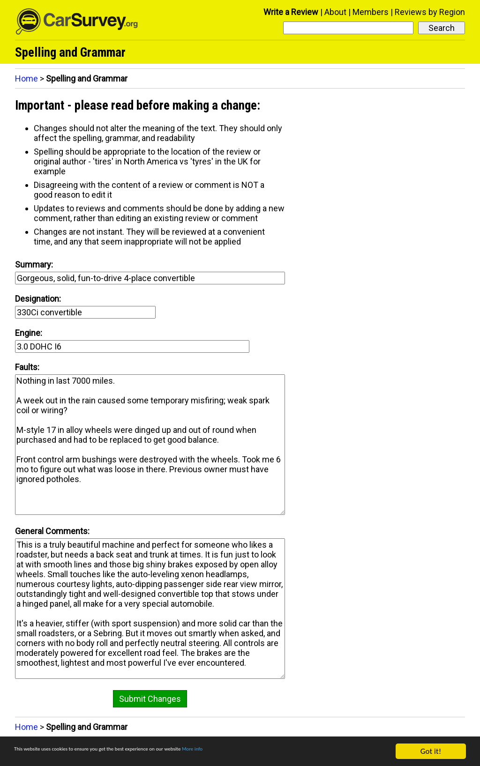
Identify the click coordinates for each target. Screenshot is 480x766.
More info (288, 752)
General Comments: (52, 531)
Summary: (34, 264)
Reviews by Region (430, 12)
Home (26, 78)
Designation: (38, 299)
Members (370, 12)
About (335, 12)
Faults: (27, 367)
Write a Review (290, 12)
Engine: (28, 333)
